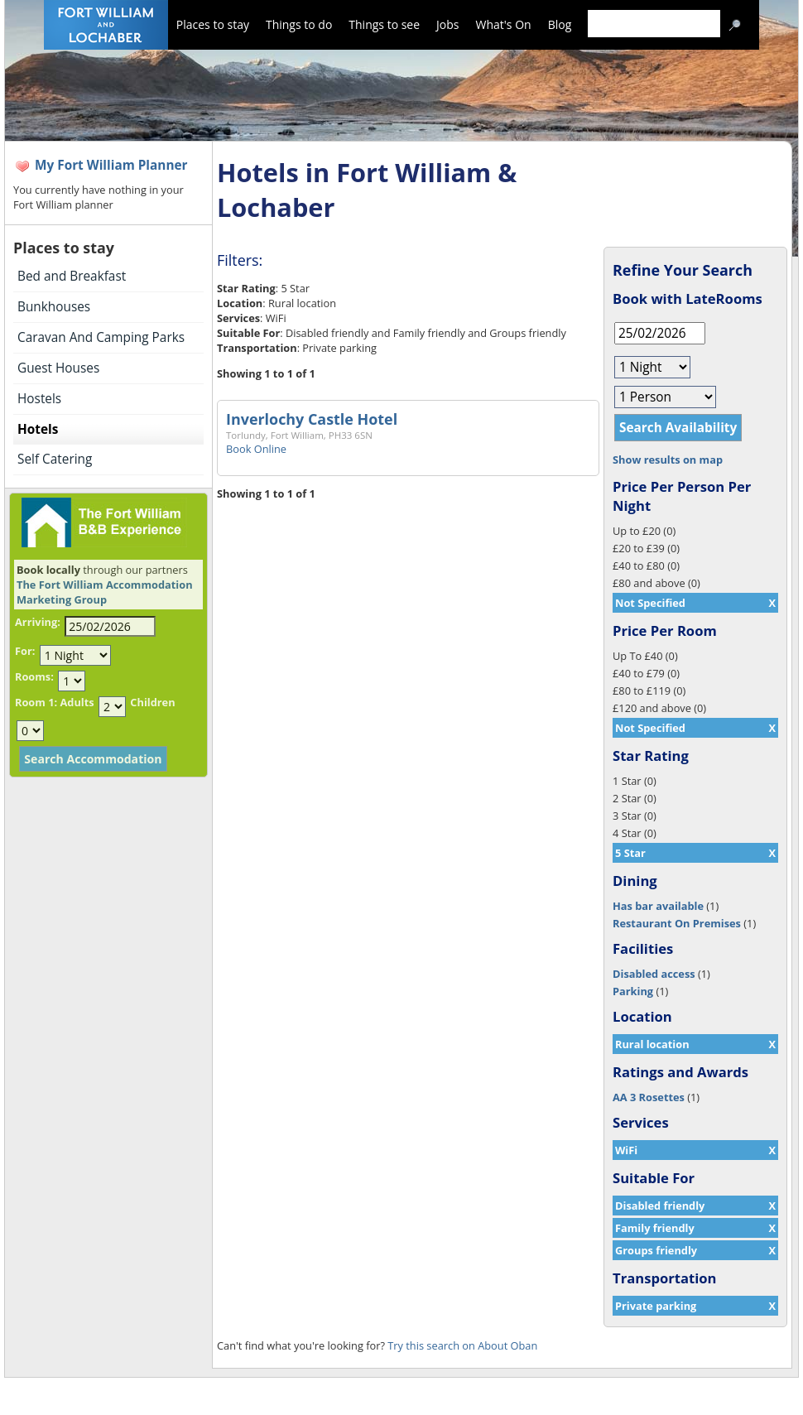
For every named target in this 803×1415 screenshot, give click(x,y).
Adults (77, 702)
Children (152, 702)
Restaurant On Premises (677, 923)
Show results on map (668, 459)
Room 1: (36, 702)
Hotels (37, 429)
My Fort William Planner (111, 165)
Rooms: (34, 676)
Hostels (39, 398)
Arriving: (37, 621)
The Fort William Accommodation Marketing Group (105, 592)
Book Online (256, 448)
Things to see (384, 24)
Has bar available (658, 905)
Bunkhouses (53, 306)
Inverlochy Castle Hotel (311, 419)
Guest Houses (58, 368)
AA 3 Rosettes (649, 1097)
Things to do (299, 24)
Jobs (447, 24)
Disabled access (654, 973)
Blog (560, 24)
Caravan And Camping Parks (101, 337)
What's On (503, 24)
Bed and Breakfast (71, 276)
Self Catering (54, 459)
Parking (633, 991)
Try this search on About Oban (462, 1345)
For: (25, 650)
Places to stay (212, 24)
